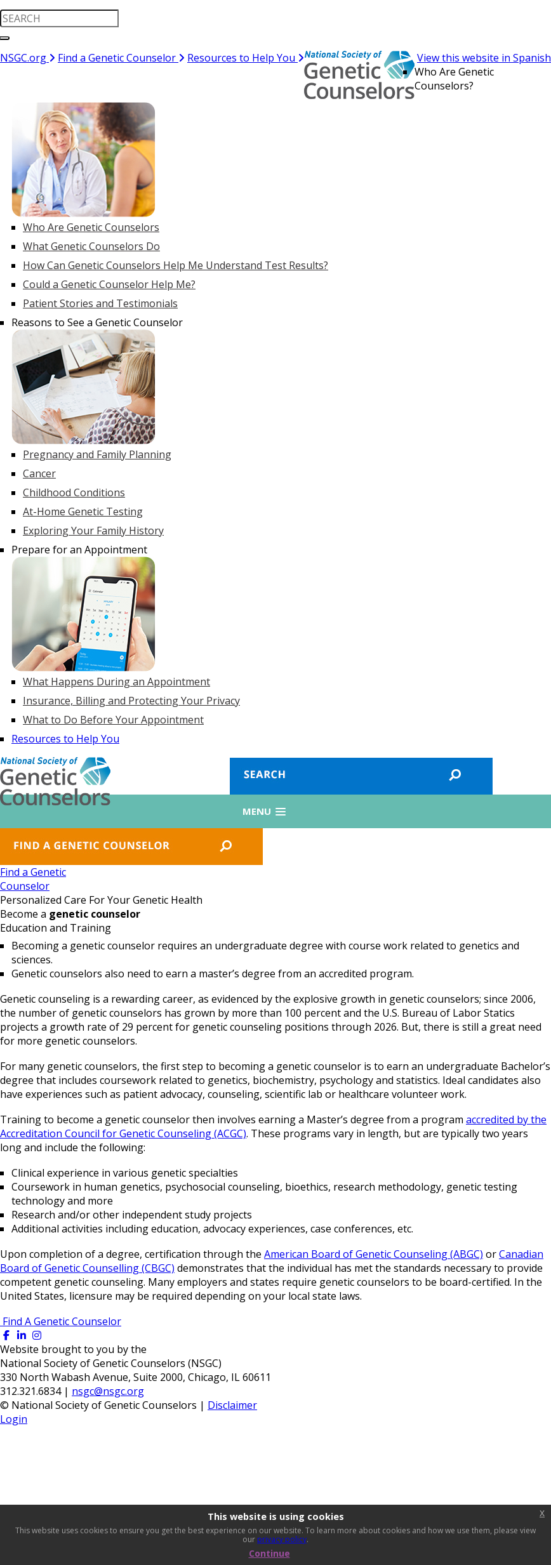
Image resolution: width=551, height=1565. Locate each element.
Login (13, 1419)
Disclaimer (232, 1405)
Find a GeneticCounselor (33, 879)
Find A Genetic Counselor (60, 1321)
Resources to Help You (245, 58)
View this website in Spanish (484, 58)
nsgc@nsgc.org (108, 1391)
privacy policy (282, 1539)
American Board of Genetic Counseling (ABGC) (373, 1254)
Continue (269, 1553)
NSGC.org (27, 58)
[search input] (59, 18)
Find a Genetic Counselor (121, 58)
